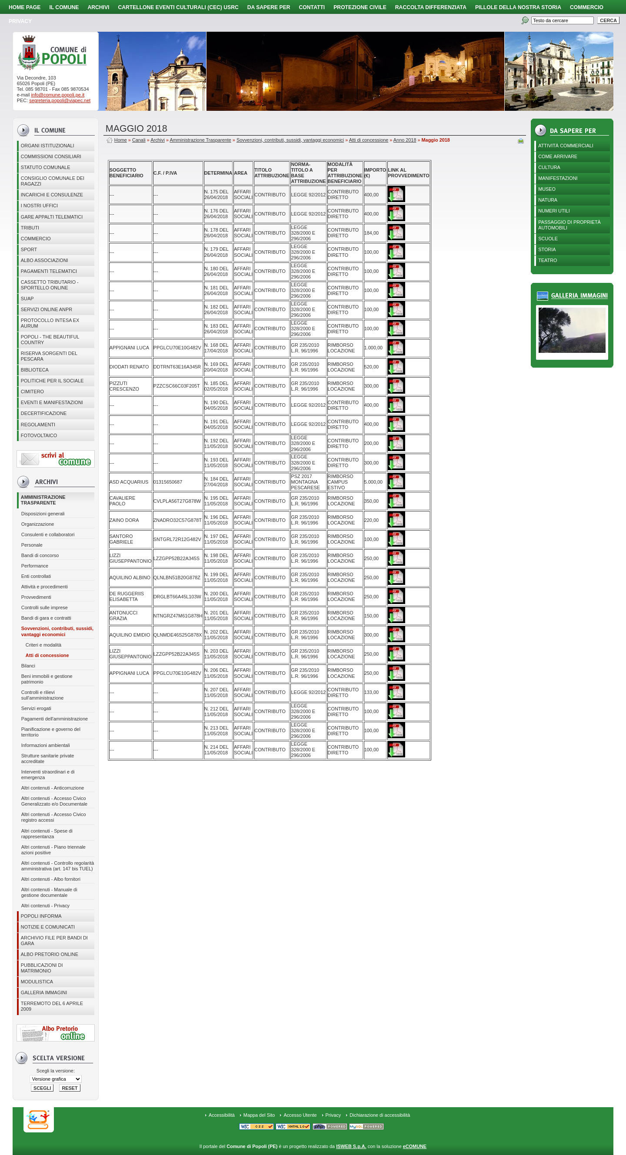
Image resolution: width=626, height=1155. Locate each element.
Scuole (548, 238)
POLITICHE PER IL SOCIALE (52, 380)
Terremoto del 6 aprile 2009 (52, 1006)
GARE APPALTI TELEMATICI (52, 216)
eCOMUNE (414, 1146)
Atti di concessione (47, 655)
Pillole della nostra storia (518, 7)
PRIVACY (20, 21)
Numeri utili (554, 210)
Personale (32, 545)
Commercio (586, 7)
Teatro (547, 260)
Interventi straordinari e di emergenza (48, 774)
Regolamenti (38, 424)
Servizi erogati (36, 708)
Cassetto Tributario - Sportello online (50, 284)
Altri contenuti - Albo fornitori (50, 879)
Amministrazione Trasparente (43, 500)
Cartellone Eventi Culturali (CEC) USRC (178, 7)
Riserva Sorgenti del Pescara (49, 356)
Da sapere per (268, 7)
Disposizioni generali (43, 513)
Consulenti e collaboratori (48, 534)
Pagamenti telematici (49, 271)
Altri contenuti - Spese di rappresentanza (47, 833)
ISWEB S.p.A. (351, 1146)
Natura (547, 199)
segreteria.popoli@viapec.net (59, 100)
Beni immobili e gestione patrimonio (47, 679)
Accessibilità (222, 1115)
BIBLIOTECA (35, 369)
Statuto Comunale (45, 167)
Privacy (333, 1115)
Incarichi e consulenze (52, 194)
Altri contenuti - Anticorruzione (52, 787)
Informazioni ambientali (45, 745)
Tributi (30, 227)
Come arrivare (557, 156)
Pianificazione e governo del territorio (50, 732)
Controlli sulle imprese (44, 607)
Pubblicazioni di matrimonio (42, 967)
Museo (547, 189)
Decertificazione (44, 413)
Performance (34, 565)
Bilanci (28, 665)
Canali (139, 140)
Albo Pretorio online (49, 954)
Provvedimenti (36, 597)
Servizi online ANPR (46, 309)
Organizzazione (37, 524)
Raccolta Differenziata (430, 7)
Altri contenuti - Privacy (45, 905)
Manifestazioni (557, 178)
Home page (24, 7)
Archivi (98, 7)
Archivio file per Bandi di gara (54, 940)
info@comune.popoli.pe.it (57, 94)
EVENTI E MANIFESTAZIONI (52, 402)
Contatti (312, 7)
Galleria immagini (44, 992)
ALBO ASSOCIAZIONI (44, 260)
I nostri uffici (39, 205)
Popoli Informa (41, 916)
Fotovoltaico (39, 435)
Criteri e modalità (43, 644)
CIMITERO (32, 391)
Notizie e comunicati (48, 926)
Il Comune (64, 7)
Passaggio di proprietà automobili (569, 224)
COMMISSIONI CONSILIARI (51, 156)
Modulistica (37, 981)
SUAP (27, 298)
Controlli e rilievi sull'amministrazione (42, 695)
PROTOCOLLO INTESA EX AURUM (50, 323)
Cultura (549, 167)
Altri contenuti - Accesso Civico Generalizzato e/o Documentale (54, 801)
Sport (29, 249)
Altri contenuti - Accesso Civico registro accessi (53, 817)
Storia (547, 249)
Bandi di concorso (40, 555)
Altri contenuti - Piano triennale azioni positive (53, 849)
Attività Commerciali (565, 145)
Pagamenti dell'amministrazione (54, 718)
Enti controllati (36, 576)
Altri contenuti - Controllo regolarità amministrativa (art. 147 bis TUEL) (57, 865)
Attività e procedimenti (44, 586)
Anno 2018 (404, 140)
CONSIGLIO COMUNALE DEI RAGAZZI (52, 181)
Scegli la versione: (56, 1070)
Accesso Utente (299, 1115)
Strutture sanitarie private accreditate (47, 758)
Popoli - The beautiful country (50, 339)
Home (120, 140)
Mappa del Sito (259, 1115)
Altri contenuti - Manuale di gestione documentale (49, 892)
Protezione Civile (359, 7)
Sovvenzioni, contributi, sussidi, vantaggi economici (57, 631)
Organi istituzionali (47, 145)
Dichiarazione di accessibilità (380, 1115)
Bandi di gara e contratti (46, 618)
